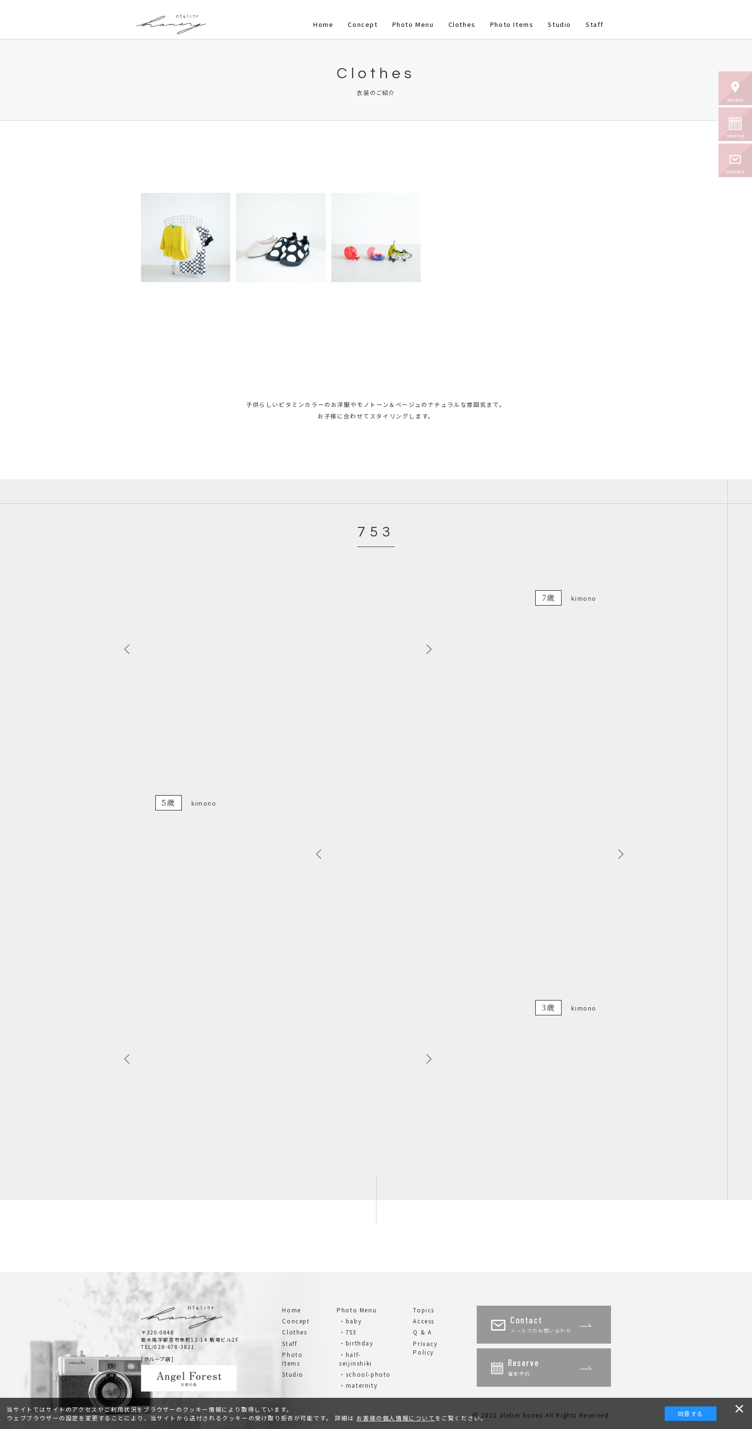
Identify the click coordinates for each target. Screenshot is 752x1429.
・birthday (356, 1343)
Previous (129, 649)
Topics (424, 1310)
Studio (559, 24)
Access (424, 1321)
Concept (362, 24)
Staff (595, 24)
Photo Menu (413, 24)
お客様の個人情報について (395, 1418)
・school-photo (365, 1374)
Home (323, 24)
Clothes (462, 24)
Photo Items (512, 24)
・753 (347, 1332)
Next (431, 649)
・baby (350, 1321)
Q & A (422, 1332)
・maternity (358, 1385)
